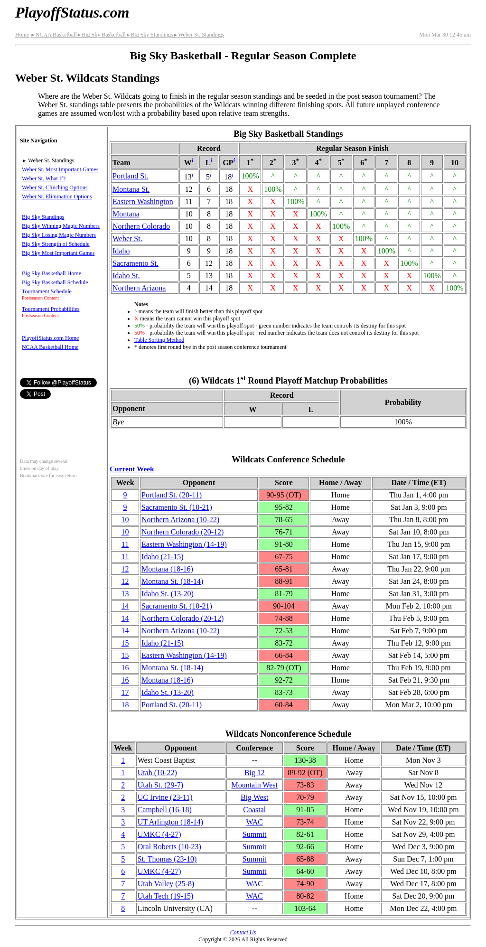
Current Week (132, 469)
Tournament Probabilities (50, 309)
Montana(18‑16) (167, 569)
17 (125, 692)
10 (125, 520)
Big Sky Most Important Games (58, 253)
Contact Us (243, 932)
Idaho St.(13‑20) (167, 594)
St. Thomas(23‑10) (167, 859)
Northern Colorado (141, 226)
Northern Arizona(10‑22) (180, 520)
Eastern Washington (142, 201)
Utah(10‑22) (157, 773)
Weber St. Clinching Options (54, 187)
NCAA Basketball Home (50, 347)
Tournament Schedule (47, 291)
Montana (126, 214)
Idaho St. (126, 276)
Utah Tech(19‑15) (166, 896)
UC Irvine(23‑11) (165, 797)
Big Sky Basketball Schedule (55, 282)
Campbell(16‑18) (165, 810)
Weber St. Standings (198, 34)
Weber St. (127, 238)
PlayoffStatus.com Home (50, 338)
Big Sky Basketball (101, 34)
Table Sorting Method (159, 340)
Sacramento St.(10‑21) (176, 507)
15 (125, 643)
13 (125, 594)
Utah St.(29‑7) (160, 785)
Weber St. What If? (43, 178)
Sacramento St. (135, 263)
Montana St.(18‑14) (172, 581)
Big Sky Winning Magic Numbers (61, 226)
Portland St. (130, 176)
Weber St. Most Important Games (60, 169)
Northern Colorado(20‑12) (182, 532)
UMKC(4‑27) (159, 834)
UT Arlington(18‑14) (170, 822)
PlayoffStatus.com (72, 12)
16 (125, 668)
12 (125, 569)
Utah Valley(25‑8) (166, 884)
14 (125, 606)
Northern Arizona (139, 288)
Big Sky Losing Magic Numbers (59, 235)
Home (22, 34)
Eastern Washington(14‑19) (184, 544)
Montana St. (131, 189)
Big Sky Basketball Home (51, 273)
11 (125, 544)
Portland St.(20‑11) (171, 495)
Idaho (121, 251)
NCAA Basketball (53, 34)
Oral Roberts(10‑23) (169, 847)
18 (125, 705)
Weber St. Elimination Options (57, 196)
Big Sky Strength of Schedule (56, 244)
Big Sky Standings (149, 34)
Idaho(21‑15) (162, 557)
